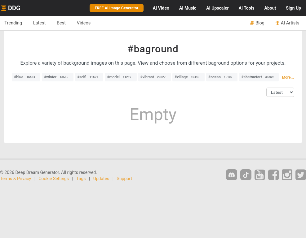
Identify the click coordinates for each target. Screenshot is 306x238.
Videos (85, 23)
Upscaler (217, 8)
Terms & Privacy (15, 178)
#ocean (221, 77)
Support (124, 178)
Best (62, 23)
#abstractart (259, 77)
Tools (247, 8)
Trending (13, 23)
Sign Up (293, 8)
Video (161, 8)
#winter (57, 77)
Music (187, 8)
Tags (81, 178)
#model (120, 77)
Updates (101, 178)
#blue (26, 77)
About (270, 8)
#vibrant (154, 77)
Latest (40, 23)
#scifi (89, 77)
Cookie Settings (54, 178)
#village (188, 77)
